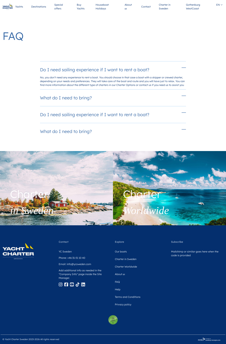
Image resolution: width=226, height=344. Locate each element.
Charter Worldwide (126, 266)
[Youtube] (72, 284)
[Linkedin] (83, 284)
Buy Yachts (81, 6)
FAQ (117, 281)
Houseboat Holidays (102, 6)
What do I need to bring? (66, 97)
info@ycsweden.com (79, 264)
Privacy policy (123, 304)
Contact (146, 6)
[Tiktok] (78, 284)
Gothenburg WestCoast (193, 6)
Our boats (121, 251)
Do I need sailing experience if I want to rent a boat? (94, 69)
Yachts (19, 6)
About (128, 6)
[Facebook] (66, 284)
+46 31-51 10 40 (76, 257)
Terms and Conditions (127, 296)
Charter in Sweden (164, 6)
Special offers (58, 6)
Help (117, 289)
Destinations (39, 6)
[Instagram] (61, 284)
